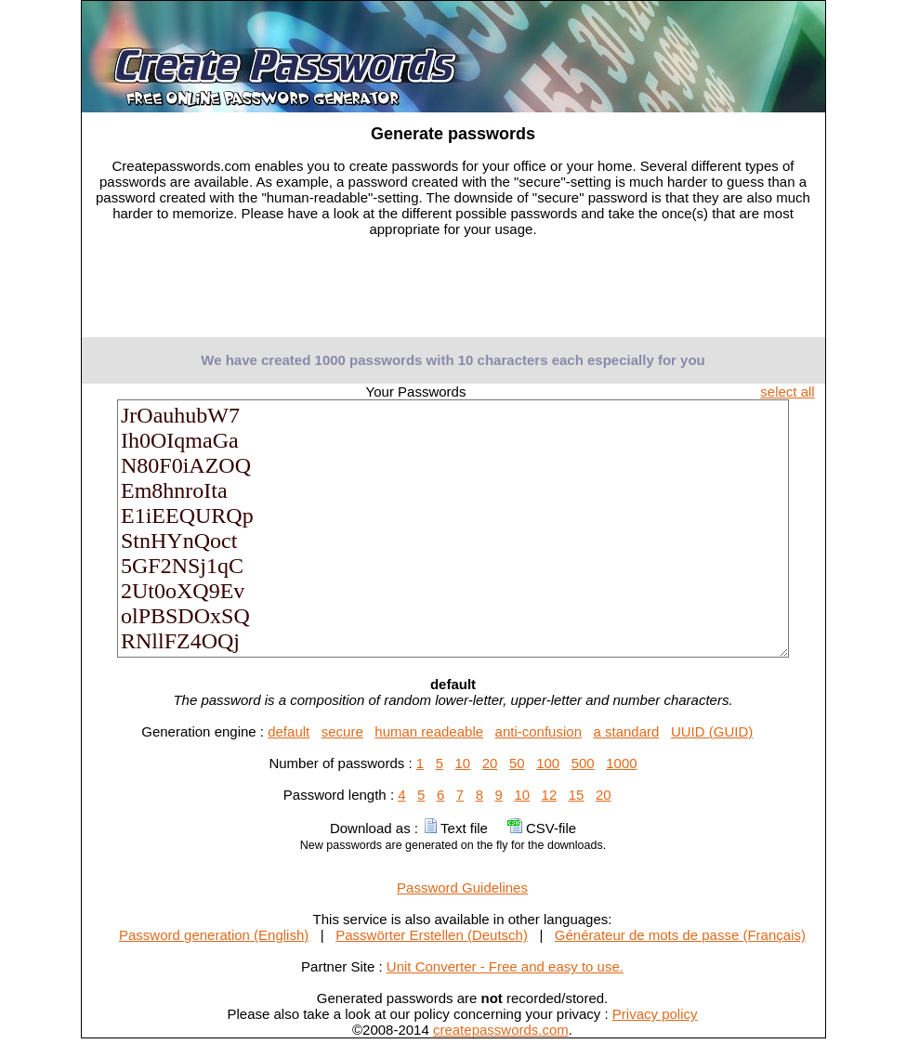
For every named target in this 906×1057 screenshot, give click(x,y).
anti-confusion (538, 731)
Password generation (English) (214, 935)
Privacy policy (655, 1014)
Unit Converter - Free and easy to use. (505, 966)
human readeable (428, 731)
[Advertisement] (453, 292)
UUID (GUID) (712, 731)
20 (490, 763)
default (288, 731)
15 (576, 795)
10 (463, 763)
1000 (621, 763)
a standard (627, 731)
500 (583, 763)
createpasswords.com (501, 1029)
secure (342, 731)
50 (517, 763)
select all (787, 391)
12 (550, 795)
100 (547, 763)
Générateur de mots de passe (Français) (680, 935)
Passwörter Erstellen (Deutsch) (431, 935)
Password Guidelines (462, 887)
